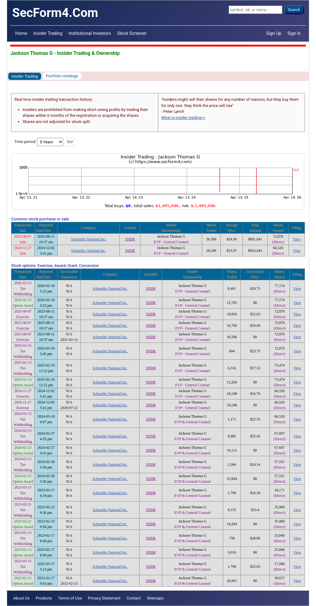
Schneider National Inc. (88, 239)
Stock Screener (132, 33)
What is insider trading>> (183, 117)
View (297, 239)
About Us (21, 598)
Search (294, 9)
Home (21, 33)
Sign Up (273, 33)
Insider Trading (47, 33)
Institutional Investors (90, 33)
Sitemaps (155, 598)
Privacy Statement (104, 598)
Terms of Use (70, 598)
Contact (133, 598)
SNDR (130, 239)
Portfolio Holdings (62, 76)
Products (44, 598)
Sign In (294, 33)
